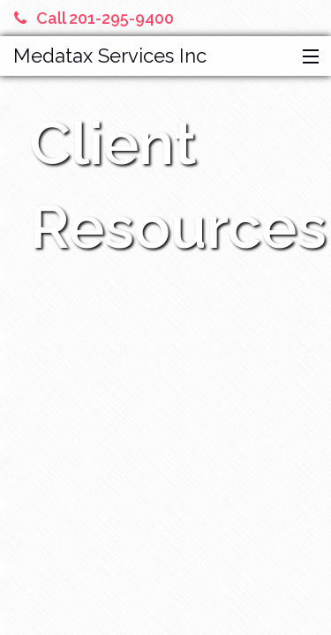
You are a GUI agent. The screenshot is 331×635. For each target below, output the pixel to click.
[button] (306, 57)
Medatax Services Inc (110, 55)
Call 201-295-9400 (94, 18)
